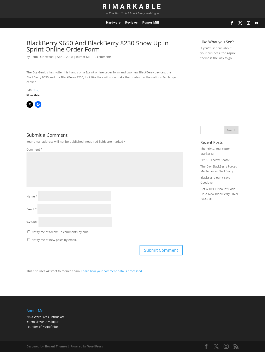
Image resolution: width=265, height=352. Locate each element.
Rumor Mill (150, 22)
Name (31, 196)
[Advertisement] (232, 92)
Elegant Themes (56, 346)
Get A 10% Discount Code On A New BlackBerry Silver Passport (219, 194)
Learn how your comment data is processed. (112, 271)
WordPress (95, 346)
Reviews (131, 22)
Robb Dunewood (42, 57)
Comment (34, 149)
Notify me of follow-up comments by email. (61, 232)
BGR (35, 90)
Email (31, 209)
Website (32, 222)
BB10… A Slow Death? (215, 160)
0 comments (103, 57)
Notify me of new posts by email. (54, 240)
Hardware (113, 22)
